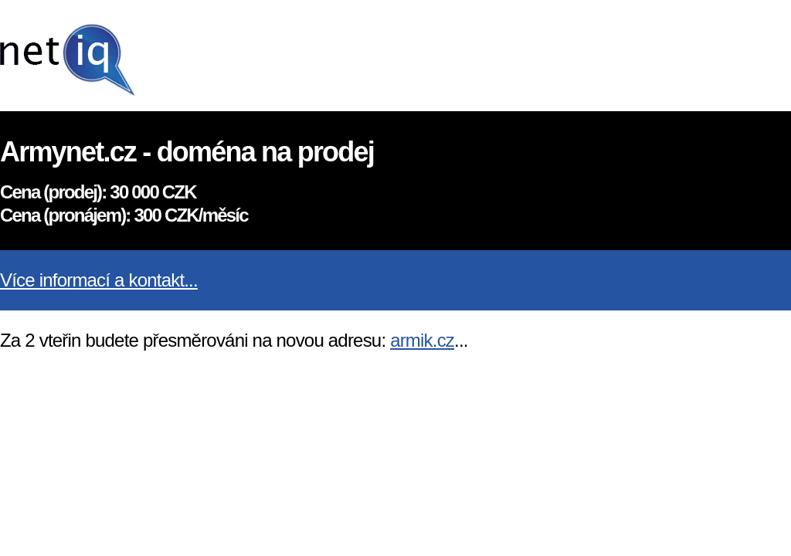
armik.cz (422, 340)
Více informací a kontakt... (99, 280)
